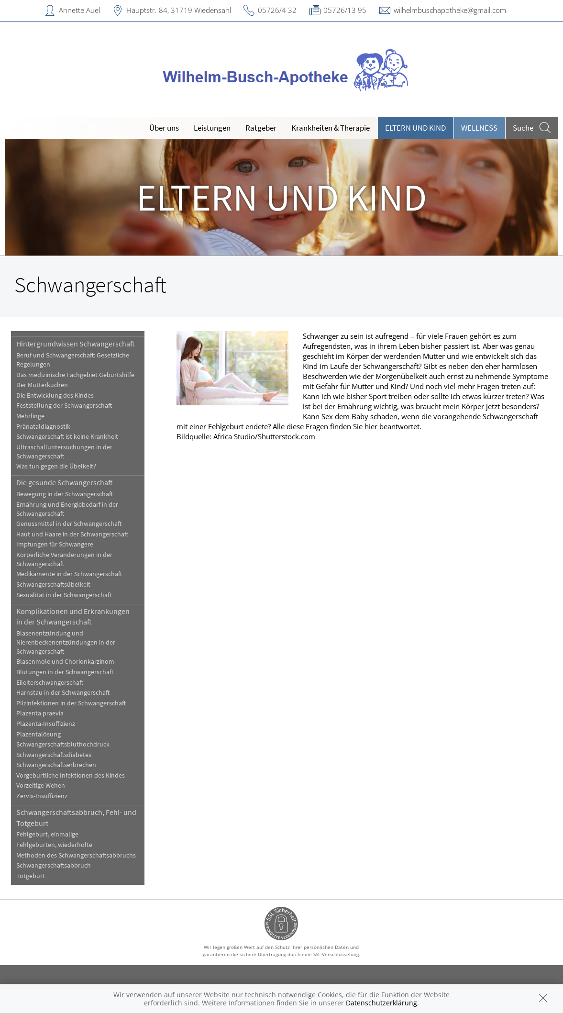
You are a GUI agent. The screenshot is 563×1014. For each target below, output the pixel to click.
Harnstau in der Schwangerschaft (63, 693)
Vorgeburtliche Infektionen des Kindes (70, 775)
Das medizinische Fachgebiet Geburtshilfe (75, 375)
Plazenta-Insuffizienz (45, 724)
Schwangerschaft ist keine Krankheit (67, 437)
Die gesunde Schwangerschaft (64, 482)
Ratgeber (260, 128)
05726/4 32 (277, 10)
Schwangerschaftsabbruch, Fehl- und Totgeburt (76, 817)
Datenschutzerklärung (381, 1002)
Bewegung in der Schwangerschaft (64, 494)
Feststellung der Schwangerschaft (64, 405)
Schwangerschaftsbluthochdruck (63, 744)
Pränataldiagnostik (43, 427)
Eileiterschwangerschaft (49, 683)
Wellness (479, 128)
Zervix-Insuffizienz (41, 796)
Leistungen (212, 128)
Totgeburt (30, 876)
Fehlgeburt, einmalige (47, 834)
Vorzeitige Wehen (40, 785)
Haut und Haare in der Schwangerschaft (72, 534)
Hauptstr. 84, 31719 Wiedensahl (178, 10)
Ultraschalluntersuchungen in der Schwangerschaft (64, 451)
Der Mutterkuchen (42, 385)
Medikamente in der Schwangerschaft (69, 574)
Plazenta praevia (40, 713)
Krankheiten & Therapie (330, 128)
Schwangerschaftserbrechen (56, 765)
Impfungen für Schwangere (54, 544)
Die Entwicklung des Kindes (55, 395)
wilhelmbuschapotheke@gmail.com (450, 10)
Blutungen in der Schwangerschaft (64, 672)
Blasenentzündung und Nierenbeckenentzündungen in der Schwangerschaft (65, 642)
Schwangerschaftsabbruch (53, 865)
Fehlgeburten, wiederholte (54, 845)
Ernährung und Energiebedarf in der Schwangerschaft (67, 509)
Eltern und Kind (415, 128)
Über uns (164, 128)
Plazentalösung (38, 734)
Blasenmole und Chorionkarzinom (65, 661)
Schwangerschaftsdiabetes (53, 755)
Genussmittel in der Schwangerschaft (68, 524)
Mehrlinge (30, 416)
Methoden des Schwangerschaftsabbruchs (76, 855)
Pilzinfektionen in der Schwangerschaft (71, 703)
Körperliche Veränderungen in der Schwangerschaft (64, 559)
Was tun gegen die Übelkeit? (56, 466)
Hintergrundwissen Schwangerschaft (75, 343)
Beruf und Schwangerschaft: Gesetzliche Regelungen (72, 359)
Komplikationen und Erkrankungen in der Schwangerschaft (73, 616)
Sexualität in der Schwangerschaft (63, 595)
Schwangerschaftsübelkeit (53, 584)
